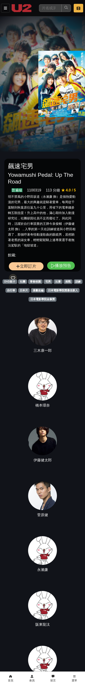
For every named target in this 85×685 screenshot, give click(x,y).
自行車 (11, 290)
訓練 (78, 281)
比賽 (58, 281)
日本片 (24, 290)
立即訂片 (26, 266)
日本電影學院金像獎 (42, 299)
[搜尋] (50, 8)
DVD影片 (9, 281)
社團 (22, 281)
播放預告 (61, 265)
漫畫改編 (38, 290)
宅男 (48, 281)
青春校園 (35, 281)
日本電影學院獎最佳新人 (63, 290)
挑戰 (68, 281)
